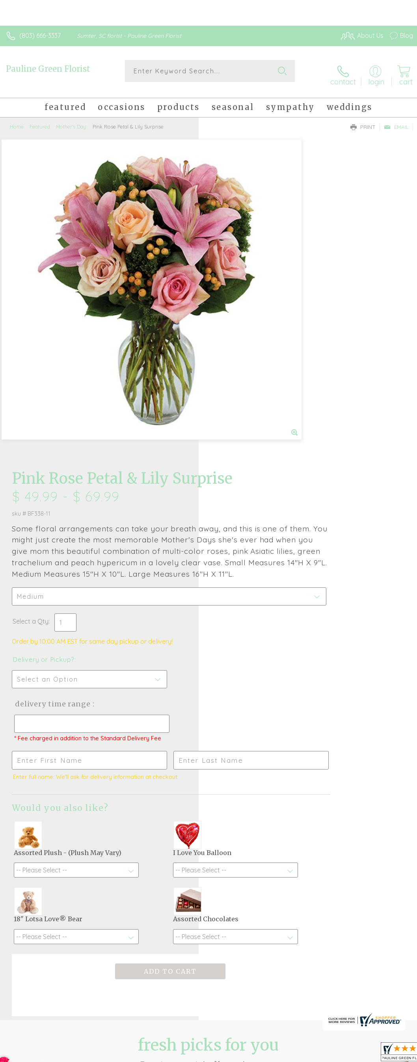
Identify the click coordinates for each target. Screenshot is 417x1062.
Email (396, 120)
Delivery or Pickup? (242, 370)
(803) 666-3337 (40, 35)
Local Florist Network (335, 1053)
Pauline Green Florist (48, 69)
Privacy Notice (279, 1053)
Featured (40, 120)
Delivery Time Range (250, 414)
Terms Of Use (232, 1053)
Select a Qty (229, 332)
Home (17, 120)
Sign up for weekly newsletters (209, 888)
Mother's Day (71, 120)
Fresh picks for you (208, 844)
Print (363, 120)
